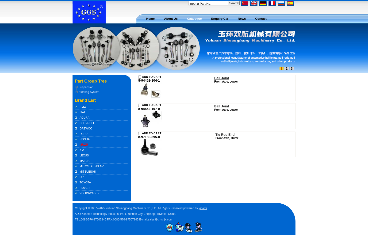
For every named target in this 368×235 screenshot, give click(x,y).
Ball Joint (221, 78)
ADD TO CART (149, 77)
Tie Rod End (225, 134)
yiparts (203, 208)
